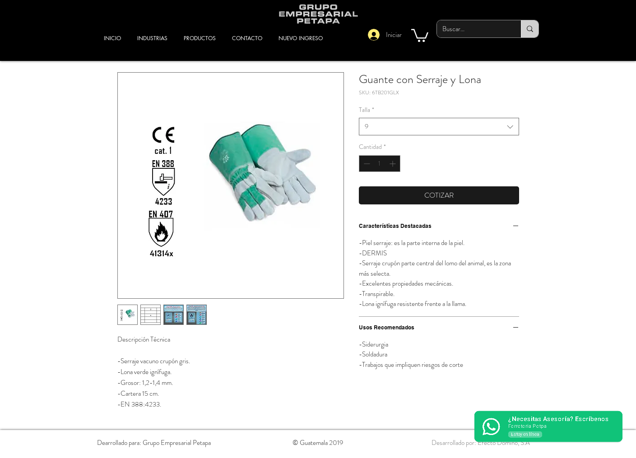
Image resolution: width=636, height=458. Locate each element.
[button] (419, 35)
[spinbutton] (379, 163)
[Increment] (393, 163)
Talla (366, 110)
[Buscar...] (472, 28)
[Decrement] (365, 163)
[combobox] (439, 126)
